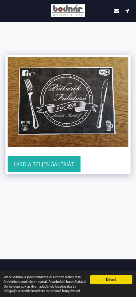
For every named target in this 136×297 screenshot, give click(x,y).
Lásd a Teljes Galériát (43, 164)
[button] (8, 10)
